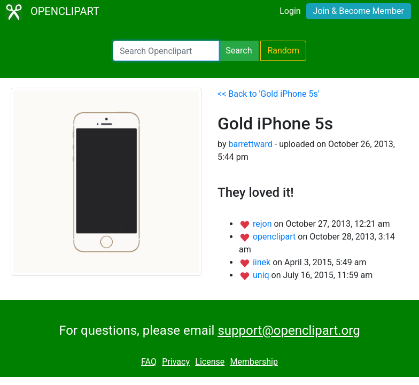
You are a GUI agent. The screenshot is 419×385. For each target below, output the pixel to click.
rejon (263, 224)
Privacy (176, 362)
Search (239, 50)
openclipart (275, 237)
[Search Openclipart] (166, 51)
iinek (263, 262)
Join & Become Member (358, 11)
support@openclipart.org (289, 330)
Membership (254, 362)
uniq (262, 275)
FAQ (149, 362)
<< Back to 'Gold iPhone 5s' (269, 94)
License (209, 362)
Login (290, 11)
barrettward (250, 144)
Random (283, 50)
